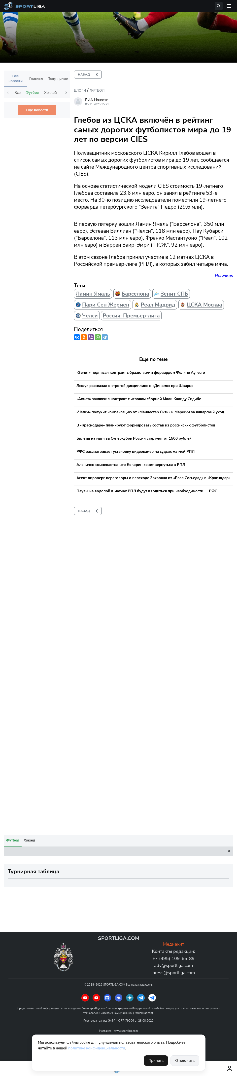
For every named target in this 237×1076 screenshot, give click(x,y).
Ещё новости (37, 110)
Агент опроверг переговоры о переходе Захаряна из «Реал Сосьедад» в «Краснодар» (153, 477)
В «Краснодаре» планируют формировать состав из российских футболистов (145, 425)
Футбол (97, 90)
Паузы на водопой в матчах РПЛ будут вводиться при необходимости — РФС (146, 491)
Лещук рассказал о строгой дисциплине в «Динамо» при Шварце (134, 385)
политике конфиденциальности (96, 1048)
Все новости (15, 78)
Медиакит (173, 944)
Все (17, 92)
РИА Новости (96, 99)
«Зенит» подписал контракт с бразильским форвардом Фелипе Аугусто (140, 372)
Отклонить (185, 1060)
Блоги (80, 90)
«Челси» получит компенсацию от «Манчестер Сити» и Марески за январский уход (150, 412)
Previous (7, 93)
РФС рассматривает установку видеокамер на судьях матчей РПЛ (135, 451)
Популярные (58, 78)
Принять (156, 1060)
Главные (36, 78)
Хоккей (29, 840)
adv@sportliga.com (173, 965)
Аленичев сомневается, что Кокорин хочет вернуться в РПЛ (130, 464)
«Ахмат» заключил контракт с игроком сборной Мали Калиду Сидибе (138, 398)
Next (66, 93)
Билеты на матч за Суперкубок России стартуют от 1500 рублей (134, 438)
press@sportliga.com (173, 973)
